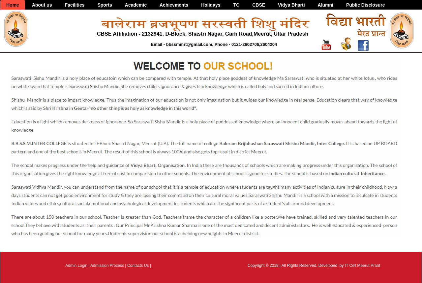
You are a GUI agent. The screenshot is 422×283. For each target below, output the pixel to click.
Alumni (325, 5)
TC (236, 5)
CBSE (258, 5)
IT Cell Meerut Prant (362, 265)
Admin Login (76, 265)
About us (42, 5)
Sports (104, 5)
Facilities (75, 5)
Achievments (174, 5)
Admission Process (107, 265)
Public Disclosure (365, 5)
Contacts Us (138, 265)
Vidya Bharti (291, 5)
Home (12, 5)
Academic (136, 5)
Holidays (210, 5)
